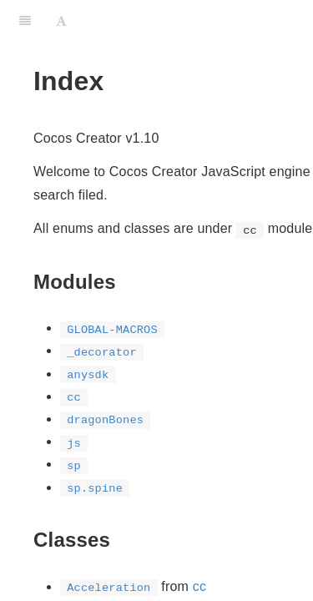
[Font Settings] (61, 21)
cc (199, 586)
